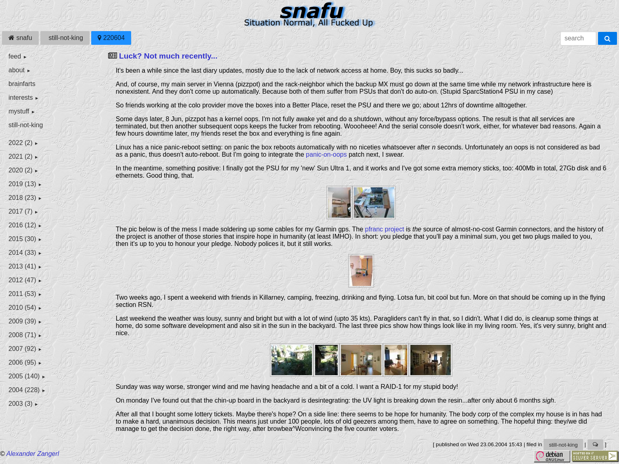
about (16, 70)
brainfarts (22, 83)
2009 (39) (22, 321)
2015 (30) (22, 238)
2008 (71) (22, 335)
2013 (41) (22, 266)
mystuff (18, 111)
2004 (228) (24, 389)
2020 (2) (20, 170)
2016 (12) (22, 225)
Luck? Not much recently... (168, 56)
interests (20, 97)
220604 (111, 37)
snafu (20, 37)
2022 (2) (20, 142)
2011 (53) (22, 293)
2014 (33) (22, 252)
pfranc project (384, 229)
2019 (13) (22, 184)
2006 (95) (22, 362)
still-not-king (65, 37)
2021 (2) (20, 156)
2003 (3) (20, 403)
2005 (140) (24, 376)
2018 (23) (22, 197)
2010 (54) (22, 307)
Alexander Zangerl (32, 453)
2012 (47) (22, 280)
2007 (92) (22, 348)
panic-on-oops (326, 154)
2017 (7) (20, 211)
